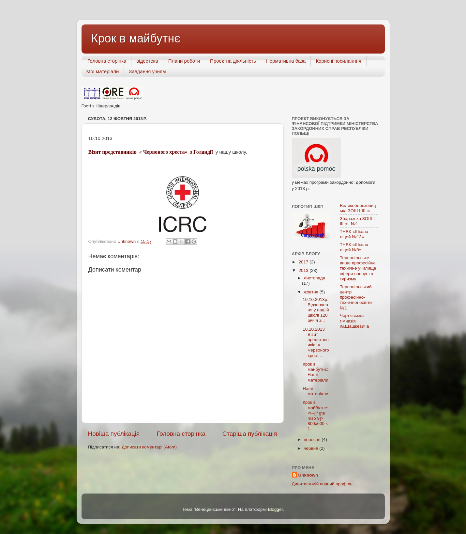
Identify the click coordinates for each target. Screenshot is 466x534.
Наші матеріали (315, 391)
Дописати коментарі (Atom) (149, 447)
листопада (314, 277)
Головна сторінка (106, 61)
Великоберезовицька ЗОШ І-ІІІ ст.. (358, 208)
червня (312, 448)
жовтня (312, 292)
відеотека (147, 61)
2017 (303, 261)
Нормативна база (286, 61)
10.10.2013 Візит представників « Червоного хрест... (316, 342)
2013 (303, 270)
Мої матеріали (102, 71)
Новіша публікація (114, 433)
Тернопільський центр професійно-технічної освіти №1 (356, 297)
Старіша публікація (249, 433)
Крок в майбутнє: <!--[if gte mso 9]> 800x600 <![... (316, 415)
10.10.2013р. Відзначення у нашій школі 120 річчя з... (316, 310)
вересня (313, 439)
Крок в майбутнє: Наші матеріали (315, 372)
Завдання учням (147, 71)
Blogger (275, 509)
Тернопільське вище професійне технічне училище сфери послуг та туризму (358, 268)
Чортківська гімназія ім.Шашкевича (354, 320)
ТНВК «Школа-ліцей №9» (355, 247)
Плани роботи (184, 61)
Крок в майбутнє (135, 38)
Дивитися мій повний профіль (322, 483)
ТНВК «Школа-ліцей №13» (355, 234)
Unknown (308, 475)
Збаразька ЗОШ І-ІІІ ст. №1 (358, 221)
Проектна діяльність (233, 61)
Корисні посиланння (338, 61)
